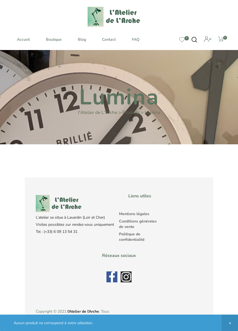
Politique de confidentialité (132, 237)
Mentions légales (134, 213)
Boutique (54, 39)
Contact (109, 39)
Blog (82, 39)
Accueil (23, 39)
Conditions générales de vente (138, 224)
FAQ (135, 39)
